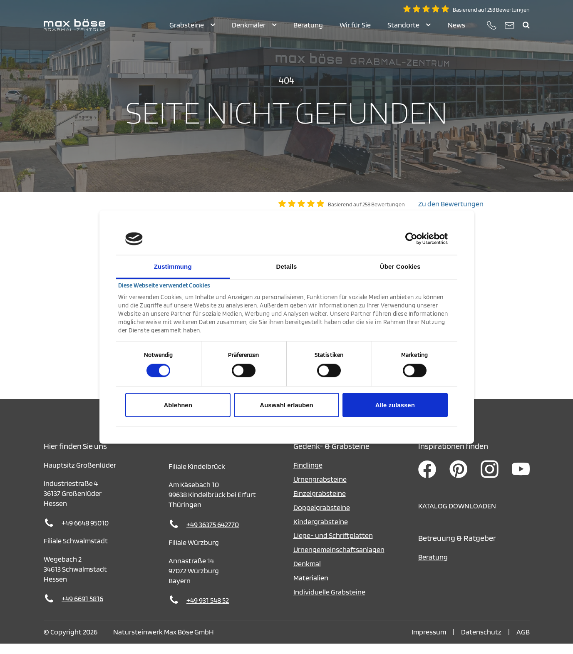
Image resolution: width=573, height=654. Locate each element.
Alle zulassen (395, 405)
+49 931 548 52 (207, 610)
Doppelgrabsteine (321, 517)
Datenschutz (481, 642)
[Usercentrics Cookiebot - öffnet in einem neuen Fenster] (411, 239)
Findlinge (307, 475)
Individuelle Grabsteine (329, 602)
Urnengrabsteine (320, 489)
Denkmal (307, 574)
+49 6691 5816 (82, 608)
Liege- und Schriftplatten (333, 545)
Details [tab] (286, 266)
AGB (523, 642)
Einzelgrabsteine (319, 503)
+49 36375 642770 (212, 534)
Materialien (310, 588)
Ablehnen (178, 405)
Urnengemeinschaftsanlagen (338, 559)
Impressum (429, 642)
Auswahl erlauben (286, 405)
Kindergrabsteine (320, 532)
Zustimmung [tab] (173, 266)
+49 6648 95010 (85, 533)
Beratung (433, 567)
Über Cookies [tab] (400, 266)
